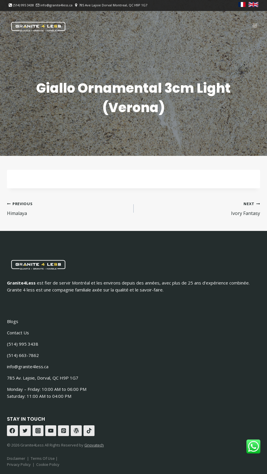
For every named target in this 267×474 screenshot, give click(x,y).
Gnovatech (94, 445)
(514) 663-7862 (23, 355)
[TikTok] (89, 430)
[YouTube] (50, 430)
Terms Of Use (43, 458)
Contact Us (18, 333)
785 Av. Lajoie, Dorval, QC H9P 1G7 (42, 378)
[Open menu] (254, 25)
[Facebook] (12, 430)
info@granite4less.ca (27, 366)
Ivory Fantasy (199, 208)
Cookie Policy (47, 464)
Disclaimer (16, 458)
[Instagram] (37, 430)
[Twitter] (25, 430)
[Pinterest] (63, 430)
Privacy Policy (19, 464)
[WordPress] (76, 430)
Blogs (12, 321)
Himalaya (68, 208)
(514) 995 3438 (22, 344)
